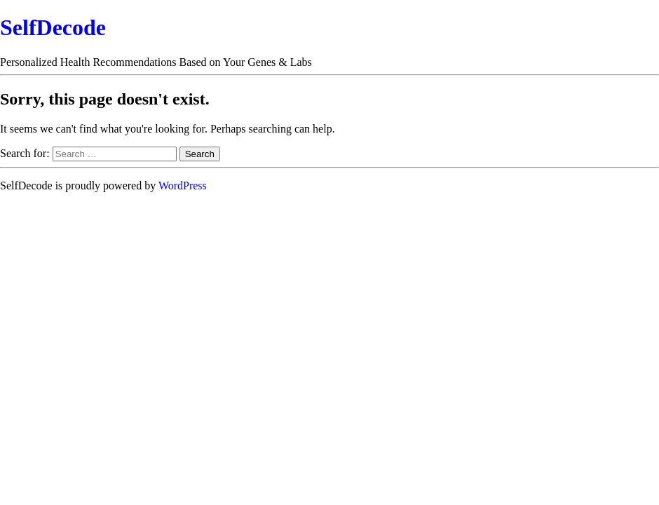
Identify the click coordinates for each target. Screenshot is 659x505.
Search (200, 154)
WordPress (182, 185)
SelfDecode (53, 27)
